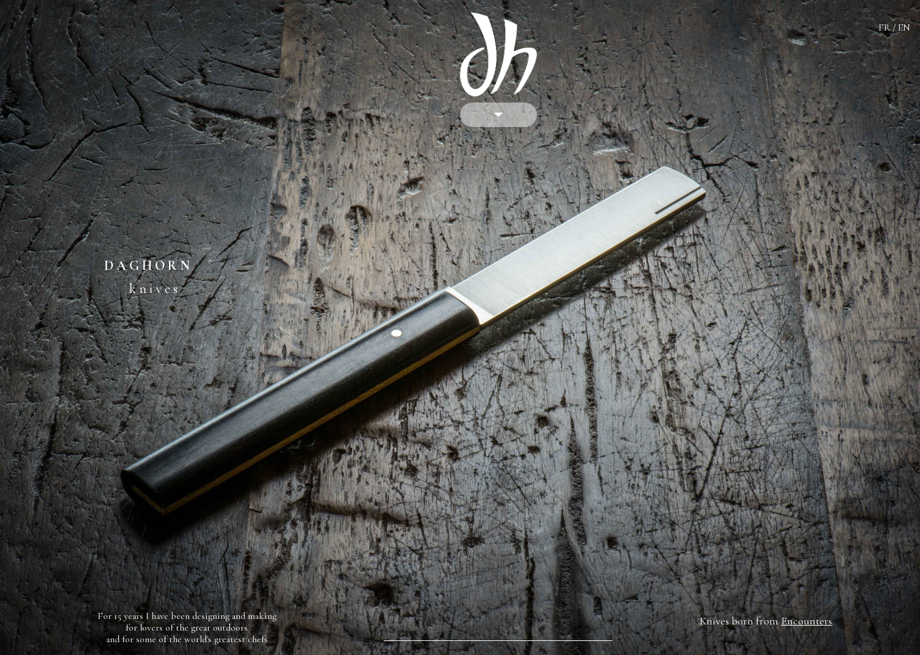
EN (904, 27)
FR (884, 27)
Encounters (806, 621)
